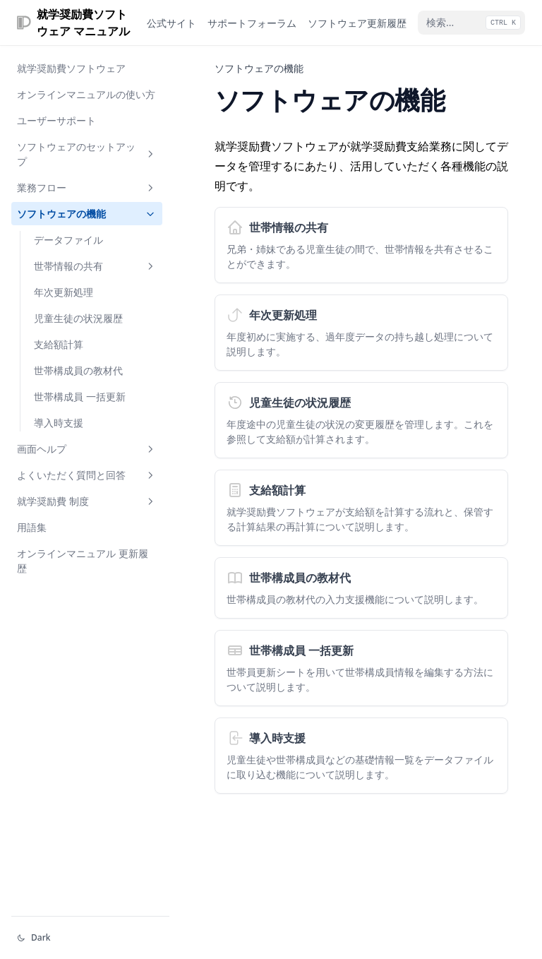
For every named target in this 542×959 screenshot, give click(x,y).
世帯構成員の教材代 (78, 370)
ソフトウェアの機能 (87, 213)
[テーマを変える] (90, 938)
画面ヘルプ (87, 448)
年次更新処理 (63, 292)
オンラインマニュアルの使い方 (86, 94)
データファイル (68, 239)
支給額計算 (58, 344)
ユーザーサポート (56, 120)
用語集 (32, 527)
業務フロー (87, 187)
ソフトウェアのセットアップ (87, 154)
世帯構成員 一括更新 (80, 396)
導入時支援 (58, 422)
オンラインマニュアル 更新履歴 (82, 561)
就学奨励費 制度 (87, 501)
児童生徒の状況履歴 (78, 318)
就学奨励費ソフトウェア (71, 68)
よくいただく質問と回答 (87, 475)
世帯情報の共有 (95, 266)
